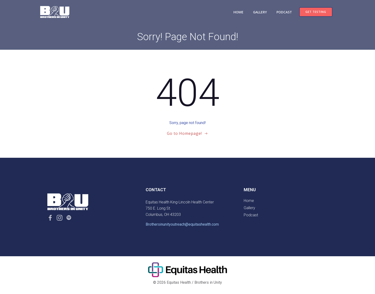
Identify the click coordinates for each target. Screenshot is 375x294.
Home (238, 12)
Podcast (284, 12)
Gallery (260, 12)
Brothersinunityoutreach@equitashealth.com (182, 224)
